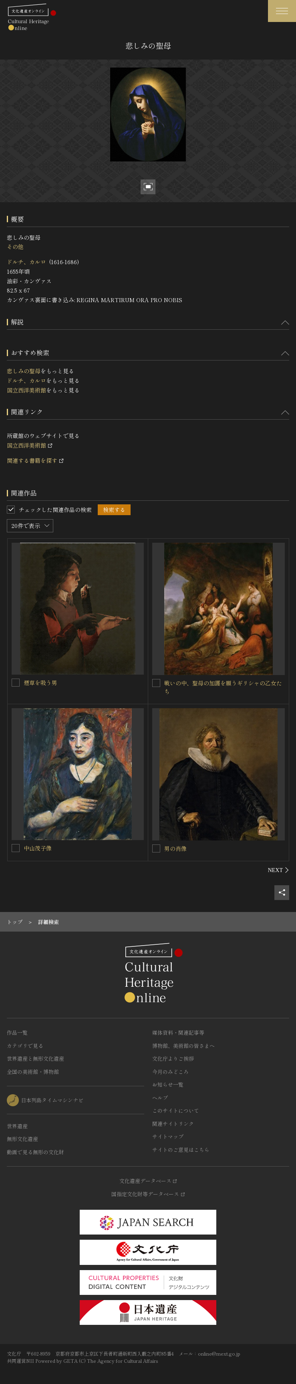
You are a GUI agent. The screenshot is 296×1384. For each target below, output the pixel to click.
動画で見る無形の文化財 (35, 1152)
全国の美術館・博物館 (33, 1071)
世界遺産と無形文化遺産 (35, 1058)
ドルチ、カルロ (26, 262)
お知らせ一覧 (167, 1084)
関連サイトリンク (173, 1123)
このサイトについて (175, 1110)
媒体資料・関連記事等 (178, 1032)
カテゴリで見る (25, 1045)
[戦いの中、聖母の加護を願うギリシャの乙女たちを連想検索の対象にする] (156, 683)
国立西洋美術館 (26, 390)
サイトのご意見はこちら (180, 1149)
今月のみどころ (170, 1071)
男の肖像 (175, 848)
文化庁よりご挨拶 (173, 1058)
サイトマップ (167, 1136)
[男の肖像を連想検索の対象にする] (156, 848)
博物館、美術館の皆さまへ (183, 1045)
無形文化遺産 (22, 1139)
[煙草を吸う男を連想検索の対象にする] (16, 683)
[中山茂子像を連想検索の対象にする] (16, 848)
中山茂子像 (38, 848)
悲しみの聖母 (23, 371)
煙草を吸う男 (40, 683)
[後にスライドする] (278, 870)
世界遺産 (17, 1126)
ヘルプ (160, 1097)
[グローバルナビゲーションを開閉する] (282, 11)
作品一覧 (17, 1032)
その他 (15, 247)
